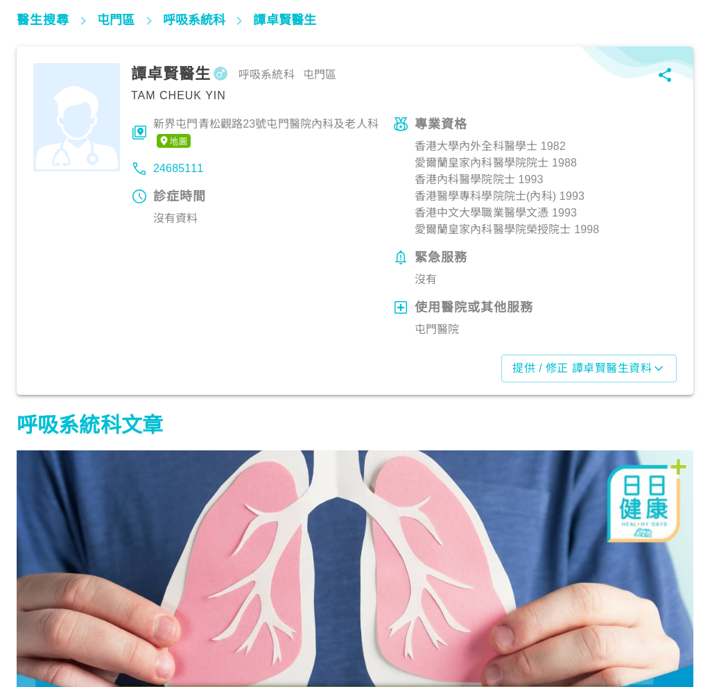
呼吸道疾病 (49, 625)
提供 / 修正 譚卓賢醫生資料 (589, 368)
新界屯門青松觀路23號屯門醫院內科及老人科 (266, 133)
